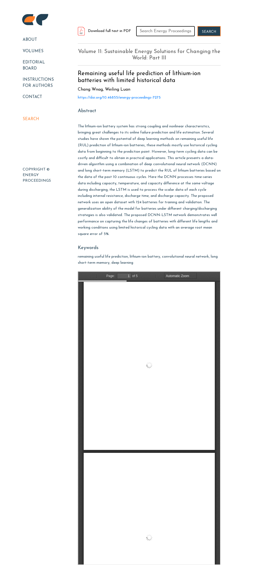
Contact (32, 97)
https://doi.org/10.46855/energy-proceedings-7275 (119, 98)
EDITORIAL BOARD (34, 65)
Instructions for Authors (38, 83)
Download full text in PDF (104, 31)
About (30, 40)
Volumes (33, 51)
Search (31, 119)
